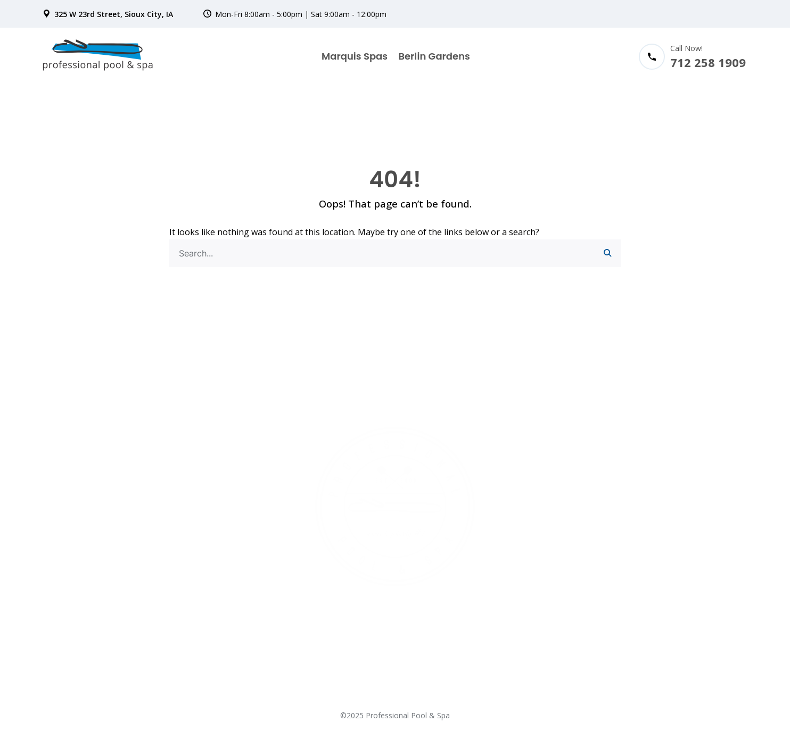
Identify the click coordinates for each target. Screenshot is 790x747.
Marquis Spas (355, 56)
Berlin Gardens (434, 56)
